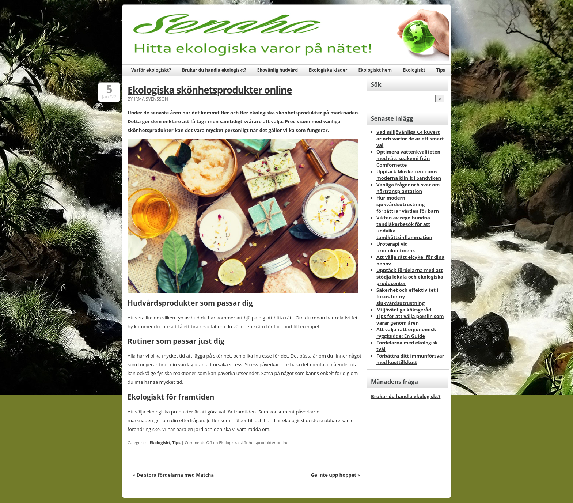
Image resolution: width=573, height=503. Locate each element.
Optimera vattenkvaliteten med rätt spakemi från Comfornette (408, 158)
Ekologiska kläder (328, 70)
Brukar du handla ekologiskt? (214, 70)
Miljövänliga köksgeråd (403, 309)
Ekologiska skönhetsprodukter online (210, 90)
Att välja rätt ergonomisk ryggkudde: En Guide (406, 332)
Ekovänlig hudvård (277, 70)
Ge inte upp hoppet (333, 475)
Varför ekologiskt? (151, 70)
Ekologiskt (414, 70)
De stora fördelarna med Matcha (175, 475)
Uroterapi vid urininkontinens (395, 247)
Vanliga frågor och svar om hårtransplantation (408, 187)
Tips (440, 70)
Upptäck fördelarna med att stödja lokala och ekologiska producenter (409, 277)
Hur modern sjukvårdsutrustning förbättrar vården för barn (407, 204)
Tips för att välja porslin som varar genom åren (410, 319)
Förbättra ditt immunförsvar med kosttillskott (410, 359)
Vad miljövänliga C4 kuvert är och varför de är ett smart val (410, 138)
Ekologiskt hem (375, 70)
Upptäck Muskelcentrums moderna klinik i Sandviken (408, 174)
